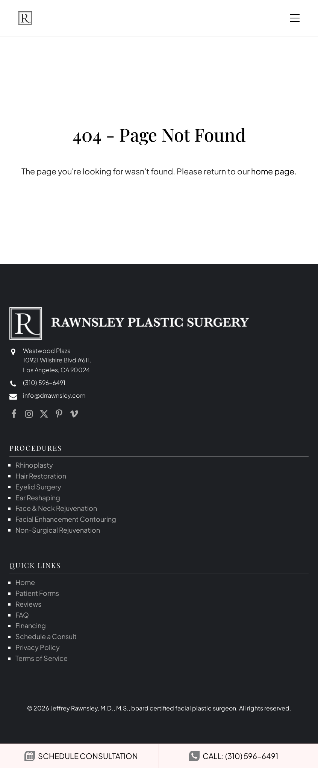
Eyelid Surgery (38, 486)
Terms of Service (41, 658)
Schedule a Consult (46, 636)
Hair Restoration (40, 475)
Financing (30, 625)
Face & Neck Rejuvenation (56, 508)
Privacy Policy (37, 647)
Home (25, 582)
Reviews (28, 604)
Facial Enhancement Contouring (65, 519)
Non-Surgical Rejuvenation (57, 530)
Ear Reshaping (37, 497)
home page (272, 171)
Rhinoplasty (34, 464)
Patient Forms (37, 593)
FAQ (22, 614)
